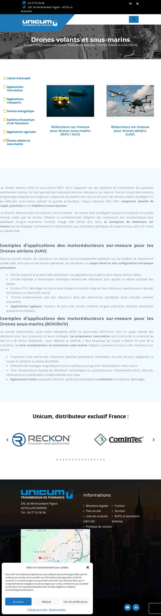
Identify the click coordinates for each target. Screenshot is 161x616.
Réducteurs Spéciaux (81, 45)
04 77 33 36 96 (34, 3)
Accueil (28, 45)
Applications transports (15, 100)
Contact (120, 506)
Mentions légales (57, 609)
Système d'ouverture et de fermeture (21, 121)
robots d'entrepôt (19, 78)
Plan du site (93, 511)
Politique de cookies (37, 609)
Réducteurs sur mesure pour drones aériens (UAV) (130, 130)
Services (120, 511)
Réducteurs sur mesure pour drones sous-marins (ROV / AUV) (70, 130)
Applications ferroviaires (15, 88)
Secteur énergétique (20, 111)
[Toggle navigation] (134, 19)
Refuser (46, 601)
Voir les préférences (75, 601)
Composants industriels (50, 45)
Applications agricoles (21, 132)
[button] (87, 567)
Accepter (18, 601)
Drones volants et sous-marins (18, 142)
